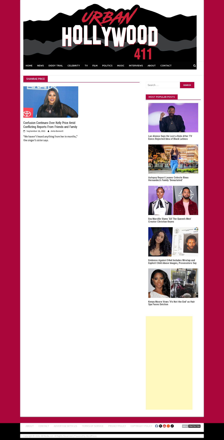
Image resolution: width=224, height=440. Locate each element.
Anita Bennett (57, 131)
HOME (29, 65)
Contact (43, 426)
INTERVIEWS (136, 65)
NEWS (40, 65)
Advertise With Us (65, 426)
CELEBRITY (74, 65)
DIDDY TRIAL (56, 65)
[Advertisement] (169, 363)
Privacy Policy (117, 426)
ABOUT (152, 65)
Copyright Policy (141, 426)
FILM (95, 65)
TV (86, 65)
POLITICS (107, 65)
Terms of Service (92, 426)
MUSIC (120, 65)
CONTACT (166, 65)
